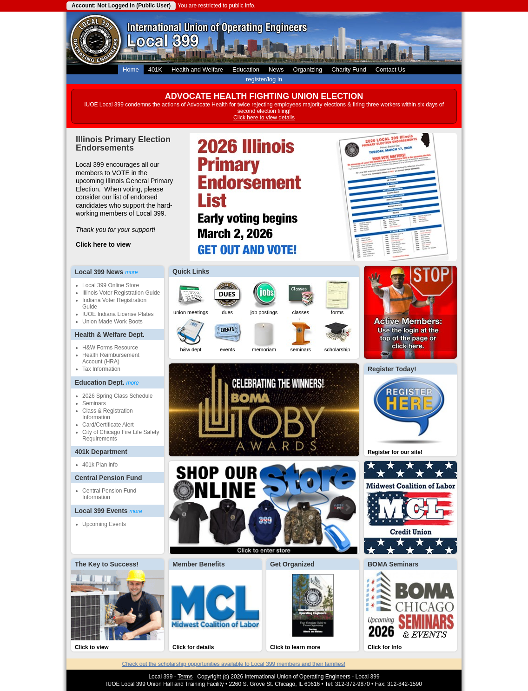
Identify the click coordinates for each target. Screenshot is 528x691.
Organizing (307, 69)
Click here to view (103, 244)
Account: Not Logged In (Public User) (121, 5)
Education (245, 69)
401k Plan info (100, 464)
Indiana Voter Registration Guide (114, 303)
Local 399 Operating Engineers (95, 38)
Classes (301, 297)
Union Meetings (190, 297)
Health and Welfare (197, 69)
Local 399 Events (108, 510)
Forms (337, 297)
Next (347, 507)
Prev (180, 507)
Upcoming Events (104, 524)
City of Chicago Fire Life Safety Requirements (120, 435)
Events (227, 334)
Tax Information (101, 369)
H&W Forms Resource (110, 347)
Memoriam (264, 334)
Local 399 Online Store (110, 285)
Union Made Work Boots (112, 321)
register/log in (264, 79)
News (276, 69)
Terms (185, 676)
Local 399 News (106, 272)
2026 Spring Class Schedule (117, 396)
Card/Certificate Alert (108, 424)
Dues (227, 297)
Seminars (94, 403)
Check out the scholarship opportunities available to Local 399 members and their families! (239, 664)
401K (155, 69)
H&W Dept (190, 334)
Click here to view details (264, 117)
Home (131, 69)
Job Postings (264, 297)
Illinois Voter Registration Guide (121, 293)
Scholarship (337, 334)
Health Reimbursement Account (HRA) (110, 358)
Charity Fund (348, 69)
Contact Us (390, 69)
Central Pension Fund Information (109, 493)
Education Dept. (107, 382)
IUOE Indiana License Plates (117, 314)
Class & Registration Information (107, 414)
